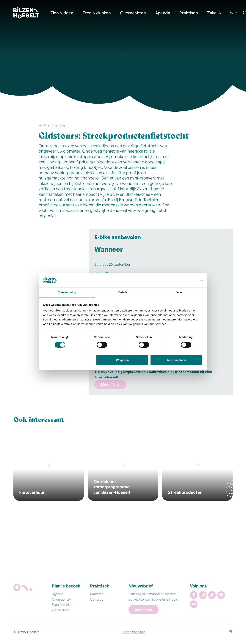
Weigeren (122, 360)
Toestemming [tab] (67, 292)
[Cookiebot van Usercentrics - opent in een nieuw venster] (186, 280)
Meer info (108, 384)
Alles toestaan (176, 360)
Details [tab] (123, 292)
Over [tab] (179, 292)
